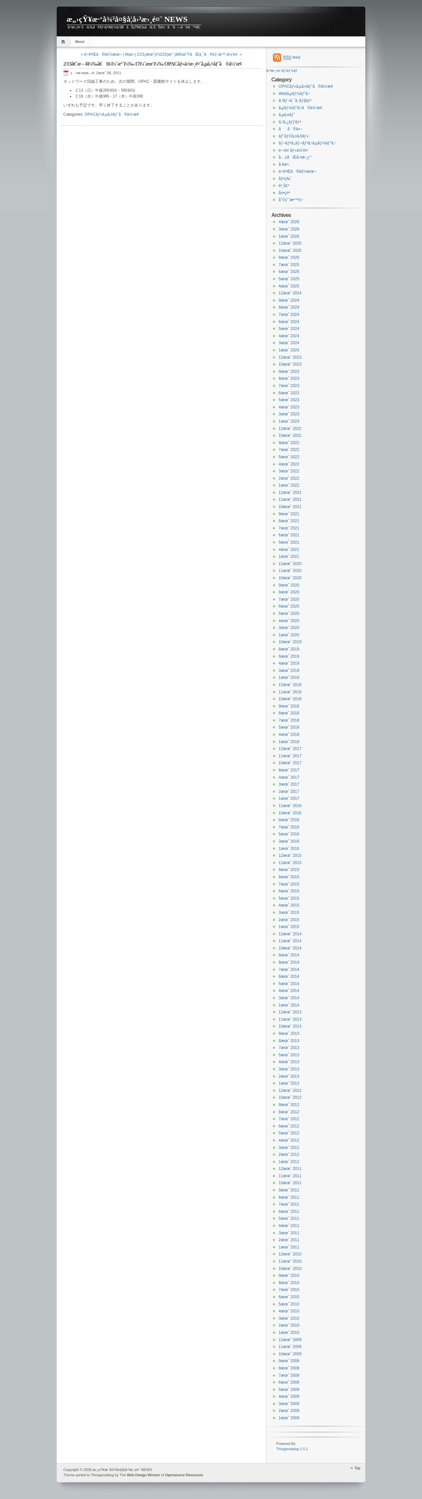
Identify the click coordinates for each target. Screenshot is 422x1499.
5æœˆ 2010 (289, 1304)
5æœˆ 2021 (289, 542)
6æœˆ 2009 (289, 1382)
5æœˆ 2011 (289, 1218)
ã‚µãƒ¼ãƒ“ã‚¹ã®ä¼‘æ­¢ (300, 107)
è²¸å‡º (284, 185)
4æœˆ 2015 (289, 905)
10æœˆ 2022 (290, 435)
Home (64, 42)
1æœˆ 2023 (289, 421)
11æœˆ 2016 (290, 805)
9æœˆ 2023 (289, 371)
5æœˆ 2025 (289, 279)
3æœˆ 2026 (289, 229)
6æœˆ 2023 (289, 393)
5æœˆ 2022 (289, 457)
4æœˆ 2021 (289, 549)
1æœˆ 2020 (289, 635)
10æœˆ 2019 (290, 642)
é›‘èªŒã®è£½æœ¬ (297, 171)
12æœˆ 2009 (290, 1339)
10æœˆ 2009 (290, 1354)
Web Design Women (143, 1475)
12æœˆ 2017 (290, 748)
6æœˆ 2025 (289, 271)
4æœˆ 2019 (289, 663)
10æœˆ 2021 (290, 506)
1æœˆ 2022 (289, 485)
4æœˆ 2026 (289, 222)
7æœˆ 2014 (289, 969)
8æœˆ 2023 (289, 378)
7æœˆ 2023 (289, 385)
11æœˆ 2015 (290, 862)
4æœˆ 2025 (289, 286)
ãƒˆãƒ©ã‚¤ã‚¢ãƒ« (294, 136)
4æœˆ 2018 (289, 734)
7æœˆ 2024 (289, 314)
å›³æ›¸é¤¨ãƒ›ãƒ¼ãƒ (282, 71)
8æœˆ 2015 (289, 877)
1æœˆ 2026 (289, 236)
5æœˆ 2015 (289, 898)
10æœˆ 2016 (290, 813)
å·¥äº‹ (284, 164)
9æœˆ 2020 (289, 585)
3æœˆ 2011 (289, 1233)
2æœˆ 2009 (289, 1410)
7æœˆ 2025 (289, 264)
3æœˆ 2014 (289, 998)
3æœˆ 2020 (289, 627)
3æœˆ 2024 (289, 343)
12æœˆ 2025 (290, 243)
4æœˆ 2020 (289, 620)
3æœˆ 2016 (289, 841)
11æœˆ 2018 (290, 692)
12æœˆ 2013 (290, 1012)
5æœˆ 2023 (289, 400)
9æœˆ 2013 (289, 1033)
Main (129, 54)
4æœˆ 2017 (289, 777)
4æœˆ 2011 (289, 1225)
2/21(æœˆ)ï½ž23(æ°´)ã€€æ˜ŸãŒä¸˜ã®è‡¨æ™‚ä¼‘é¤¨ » (189, 54)
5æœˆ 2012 (289, 1133)
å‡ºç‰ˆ (285, 178)
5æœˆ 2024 (289, 328)
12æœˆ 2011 (290, 1168)
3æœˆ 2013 (289, 1069)
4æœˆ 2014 (289, 990)
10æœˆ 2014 (290, 948)
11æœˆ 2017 (290, 756)
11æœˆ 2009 (290, 1346)
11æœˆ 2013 (290, 1019)
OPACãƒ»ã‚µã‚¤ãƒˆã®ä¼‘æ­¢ (112, 114)
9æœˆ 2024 (289, 300)
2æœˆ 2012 (289, 1154)
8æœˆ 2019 (289, 649)
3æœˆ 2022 (289, 471)
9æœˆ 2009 (289, 1361)
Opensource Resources (184, 1475)
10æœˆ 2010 (290, 1268)
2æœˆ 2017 (289, 791)
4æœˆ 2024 (289, 336)
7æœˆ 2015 (289, 884)
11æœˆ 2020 (290, 570)
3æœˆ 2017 (289, 784)
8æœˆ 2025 (289, 257)
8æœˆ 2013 (289, 1040)
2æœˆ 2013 (289, 1076)
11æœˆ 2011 (290, 1176)
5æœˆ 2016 (289, 834)
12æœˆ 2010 (290, 1254)
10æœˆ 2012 (290, 1097)
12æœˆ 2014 (290, 934)
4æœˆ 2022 (289, 464)
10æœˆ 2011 (290, 1183)
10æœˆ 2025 (290, 250)
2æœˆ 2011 (289, 1240)
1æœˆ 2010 (289, 1332)
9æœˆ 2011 (289, 1190)
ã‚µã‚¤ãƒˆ (287, 114)
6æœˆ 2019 (289, 656)
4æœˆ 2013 (289, 1062)
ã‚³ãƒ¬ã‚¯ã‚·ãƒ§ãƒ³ (295, 100)
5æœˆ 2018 (289, 727)
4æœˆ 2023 (289, 407)
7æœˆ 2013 (289, 1047)
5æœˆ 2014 (289, 983)
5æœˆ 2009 (289, 1389)
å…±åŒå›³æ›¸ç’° (295, 157)
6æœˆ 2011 (289, 1211)
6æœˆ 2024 (289, 321)
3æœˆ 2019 (289, 670)
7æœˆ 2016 (289, 827)
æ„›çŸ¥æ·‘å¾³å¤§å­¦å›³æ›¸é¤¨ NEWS (127, 19)
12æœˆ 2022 (290, 428)
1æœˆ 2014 (289, 1005)
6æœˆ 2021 (289, 535)
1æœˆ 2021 (289, 556)
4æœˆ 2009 (289, 1396)
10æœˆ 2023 (290, 364)
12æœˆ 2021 (290, 492)
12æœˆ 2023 (290, 357)
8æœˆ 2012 (289, 1112)
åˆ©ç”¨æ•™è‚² (291, 199)
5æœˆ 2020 (289, 613)
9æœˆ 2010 (289, 1275)
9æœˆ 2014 (289, 955)
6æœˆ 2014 (289, 976)
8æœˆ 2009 (289, 1368)
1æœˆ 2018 (289, 741)
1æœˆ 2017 (289, 798)
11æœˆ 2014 (290, 941)
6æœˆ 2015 (289, 891)
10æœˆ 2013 (290, 1026)
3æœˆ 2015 (289, 912)
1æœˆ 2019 (289, 677)
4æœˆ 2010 (289, 1311)
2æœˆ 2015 (289, 919)
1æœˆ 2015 (289, 926)
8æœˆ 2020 (289, 592)
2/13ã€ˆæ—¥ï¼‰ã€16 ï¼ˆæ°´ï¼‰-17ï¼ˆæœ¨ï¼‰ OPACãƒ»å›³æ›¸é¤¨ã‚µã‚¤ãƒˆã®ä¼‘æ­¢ (152, 64)
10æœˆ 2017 (290, 763)
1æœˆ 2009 (289, 1418)
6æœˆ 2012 (289, 1126)
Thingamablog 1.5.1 (292, 1449)
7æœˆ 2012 (289, 1119)
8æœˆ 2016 (289, 820)
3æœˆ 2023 (289, 414)
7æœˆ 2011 (289, 1204)
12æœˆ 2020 (290, 563)
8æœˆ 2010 (289, 1282)
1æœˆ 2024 (289, 350)
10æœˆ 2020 (290, 578)
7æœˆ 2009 (289, 1375)
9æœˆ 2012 (289, 1104)
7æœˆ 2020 (289, 599)
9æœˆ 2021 (289, 514)
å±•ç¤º (284, 193)
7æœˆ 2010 (289, 1289)
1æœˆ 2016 (289, 848)
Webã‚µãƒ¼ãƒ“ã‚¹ (294, 93)
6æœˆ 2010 (289, 1297)
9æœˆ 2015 (289, 869)
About (79, 42)
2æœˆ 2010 (289, 1325)
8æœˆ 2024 (289, 307)
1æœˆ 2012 (289, 1161)
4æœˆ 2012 (289, 1140)
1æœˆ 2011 (289, 1247)
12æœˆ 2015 (290, 855)
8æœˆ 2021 (289, 521)
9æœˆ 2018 (289, 706)
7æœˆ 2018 (289, 720)
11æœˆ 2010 (290, 1261)
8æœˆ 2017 (289, 770)
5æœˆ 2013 (289, 1055)
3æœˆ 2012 (289, 1147)
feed (291, 57)
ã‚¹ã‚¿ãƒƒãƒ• (290, 122)
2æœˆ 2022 (289, 478)
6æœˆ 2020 (289, 606)
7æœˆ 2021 (289, 528)
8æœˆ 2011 (289, 1197)
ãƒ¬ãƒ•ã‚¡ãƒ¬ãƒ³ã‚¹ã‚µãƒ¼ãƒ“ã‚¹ (307, 143)
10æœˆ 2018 (290, 699)
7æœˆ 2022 (289, 449)
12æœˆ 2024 (290, 293)
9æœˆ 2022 (289, 442)
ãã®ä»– (290, 129)
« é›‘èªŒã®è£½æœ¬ (101, 54)
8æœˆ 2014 (289, 962)
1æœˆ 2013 (289, 1083)
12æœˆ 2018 (290, 684)
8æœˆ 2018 (289, 713)
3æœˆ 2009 (289, 1403)
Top (357, 1468)
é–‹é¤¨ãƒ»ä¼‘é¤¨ (294, 150)
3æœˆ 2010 (289, 1318)
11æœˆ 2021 (290, 499)
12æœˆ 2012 (290, 1090)
